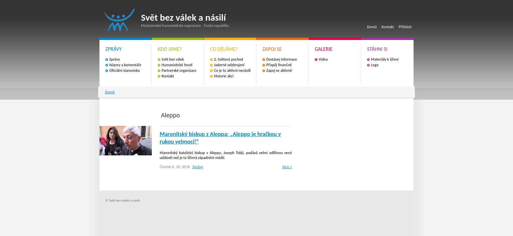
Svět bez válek (173, 59)
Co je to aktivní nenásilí (232, 70)
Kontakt (387, 27)
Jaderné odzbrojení (229, 65)
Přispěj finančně (279, 65)
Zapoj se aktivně (279, 70)
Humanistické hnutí (177, 65)
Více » (287, 167)
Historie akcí (223, 76)
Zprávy (114, 59)
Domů (372, 27)
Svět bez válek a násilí (119, 19)
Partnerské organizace (179, 70)
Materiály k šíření (384, 59)
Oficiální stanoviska (124, 70)
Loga (375, 65)
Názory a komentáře (125, 65)
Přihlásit (405, 27)
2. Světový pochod (228, 59)
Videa (323, 59)
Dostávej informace (281, 59)
